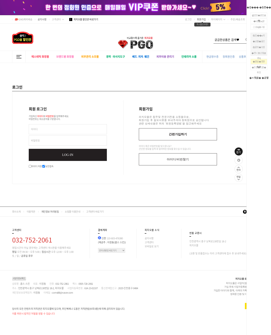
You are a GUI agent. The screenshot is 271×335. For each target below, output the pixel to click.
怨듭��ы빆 (259, 35)
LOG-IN (67, 154)
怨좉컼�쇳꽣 (259, 47)
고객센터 (56, 19)
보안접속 (47, 166)
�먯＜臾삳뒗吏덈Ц (259, 53)
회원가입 (201, 19)
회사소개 (16, 211)
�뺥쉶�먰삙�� (259, 62)
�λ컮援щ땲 (259, 21)
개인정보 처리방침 (50, 211)
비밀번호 (35, 140)
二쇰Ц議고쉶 (259, 27)
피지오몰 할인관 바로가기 (83, 19)
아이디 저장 (35, 166)
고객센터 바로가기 (95, 211)
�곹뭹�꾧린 (259, 41)
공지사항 (42, 19)
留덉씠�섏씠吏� (259, 16)
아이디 (34, 129)
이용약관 (31, 211)
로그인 (188, 19)
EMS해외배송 (23, 19)
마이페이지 (216, 19)
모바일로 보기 (152, 246)
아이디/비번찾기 (178, 159)
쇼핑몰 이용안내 (72, 211)
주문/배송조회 (238, 19)
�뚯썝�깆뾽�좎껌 (259, 68)
